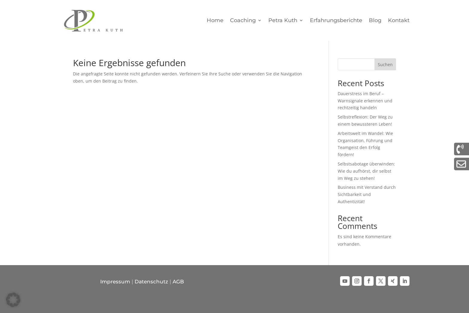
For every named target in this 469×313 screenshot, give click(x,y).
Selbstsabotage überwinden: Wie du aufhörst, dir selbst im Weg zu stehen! (366, 171)
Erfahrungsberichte (336, 20)
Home (215, 20)
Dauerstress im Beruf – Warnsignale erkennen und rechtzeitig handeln (365, 101)
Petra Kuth (282, 20)
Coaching (243, 20)
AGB (178, 282)
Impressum (115, 282)
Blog (375, 20)
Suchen (385, 64)
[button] (13, 300)
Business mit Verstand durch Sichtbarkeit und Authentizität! (367, 194)
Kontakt (398, 20)
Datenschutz (151, 282)
